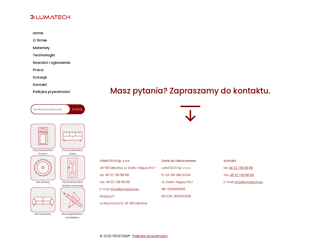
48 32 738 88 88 (241, 168)
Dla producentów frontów (43, 139)
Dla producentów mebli (72, 139)
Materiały (41, 47)
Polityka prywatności (51, 91)
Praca (38, 69)
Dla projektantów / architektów (72, 203)
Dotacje (40, 77)
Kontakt (40, 84)
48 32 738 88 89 (242, 175)
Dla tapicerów (43, 201)
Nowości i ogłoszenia (51, 62)
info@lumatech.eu (125, 189)
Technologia (44, 55)
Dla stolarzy (43, 170)
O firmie (40, 40)
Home (38, 33)
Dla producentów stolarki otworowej (72, 171)
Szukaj (77, 109)
